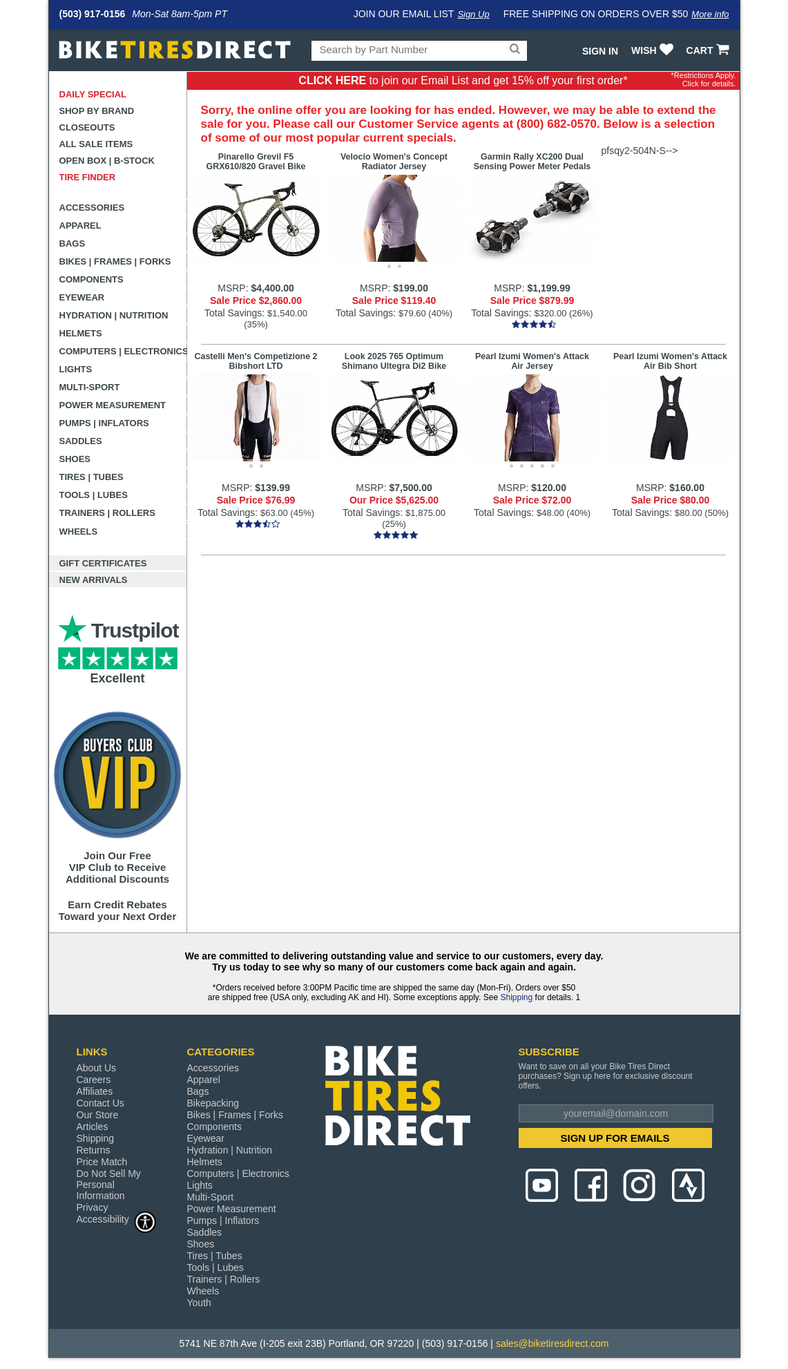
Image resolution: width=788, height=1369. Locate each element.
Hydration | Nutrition (114, 315)
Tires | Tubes (91, 477)
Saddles (80, 441)
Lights (76, 369)
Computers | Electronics (123, 351)
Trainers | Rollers (107, 513)
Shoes (75, 459)
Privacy (92, 1207)
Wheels (78, 531)
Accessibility (117, 1219)
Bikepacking (213, 1103)
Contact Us (100, 1103)
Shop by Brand (97, 111)
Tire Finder (87, 177)
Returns (93, 1150)
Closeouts (87, 127)
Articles (92, 1126)
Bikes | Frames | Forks (115, 261)
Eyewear (82, 297)
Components (91, 279)
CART (709, 50)
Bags (72, 243)
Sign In (600, 51)
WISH (653, 50)
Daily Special (93, 94)
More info (710, 14)
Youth (199, 1302)
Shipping (516, 997)
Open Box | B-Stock (107, 160)
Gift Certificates (103, 563)
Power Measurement (112, 405)
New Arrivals (93, 580)
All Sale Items (96, 144)
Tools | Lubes (93, 495)
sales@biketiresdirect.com (552, 1343)
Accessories (92, 207)
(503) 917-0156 (92, 13)
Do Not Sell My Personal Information (109, 1184)
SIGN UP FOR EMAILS (614, 1138)
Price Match (102, 1161)
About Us (97, 1067)
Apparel (80, 225)
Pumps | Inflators (104, 423)
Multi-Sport (89, 387)
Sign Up (473, 14)
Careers (94, 1079)
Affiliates (95, 1091)
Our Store (98, 1114)
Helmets (80, 333)
